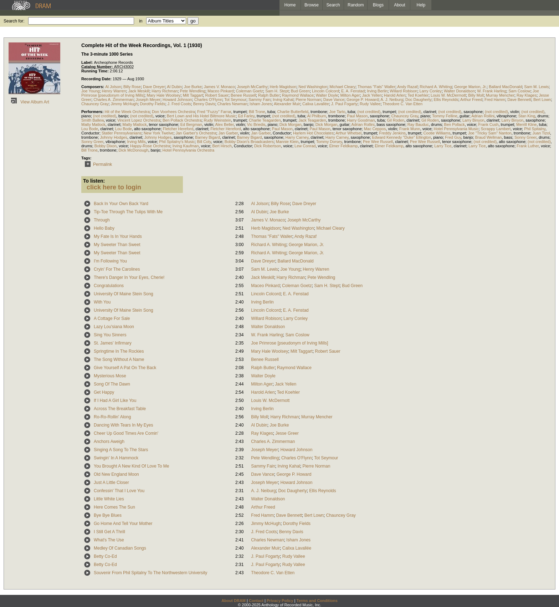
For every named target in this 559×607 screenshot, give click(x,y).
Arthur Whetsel (348, 133)
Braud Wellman (488, 137)
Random (356, 4)
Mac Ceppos (375, 129)
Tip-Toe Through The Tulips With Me (128, 211)
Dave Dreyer (154, 87)
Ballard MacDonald (505, 87)
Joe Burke (193, 87)
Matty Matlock (93, 124)
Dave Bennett (519, 99)
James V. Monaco (219, 87)
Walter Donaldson (459, 91)
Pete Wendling (192, 91)
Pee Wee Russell (378, 141)
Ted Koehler (418, 95)
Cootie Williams (437, 133)
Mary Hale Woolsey (163, 95)
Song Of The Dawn (112, 384)
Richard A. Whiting (436, 87)
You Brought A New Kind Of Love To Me (131, 466)
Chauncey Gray (94, 104)
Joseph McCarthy (252, 87)
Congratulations (109, 285)
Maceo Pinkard (220, 91)
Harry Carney (297, 137)
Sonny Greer (525, 137)
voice (160, 116)
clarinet (430, 111)
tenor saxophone (163, 124)
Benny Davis (204, 104)
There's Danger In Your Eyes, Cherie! (129, 277)
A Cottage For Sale (112, 318)
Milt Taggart (193, 95)
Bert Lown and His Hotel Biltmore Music (201, 116)
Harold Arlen (395, 95)
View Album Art (29, 102)
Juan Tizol (541, 133)
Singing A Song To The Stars (121, 449)
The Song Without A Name (119, 359)
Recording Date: (97, 79)
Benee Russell (243, 95)
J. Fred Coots (179, 104)
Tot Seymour (235, 99)
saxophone (473, 111)
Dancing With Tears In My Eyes (123, 425)
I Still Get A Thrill (109, 531)
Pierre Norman (308, 99)
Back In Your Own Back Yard (121, 203)
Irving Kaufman (186, 146)
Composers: (93, 87)
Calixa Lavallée (315, 104)
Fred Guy (453, 137)
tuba (271, 111)
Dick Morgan (291, 124)
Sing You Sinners (110, 334)
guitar (465, 116)
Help (421, 4)
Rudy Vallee (370, 104)
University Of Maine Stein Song (123, 293)
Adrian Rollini (482, 116)
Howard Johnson (177, 99)
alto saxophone (147, 129)
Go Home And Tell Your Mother (123, 523)
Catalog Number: (97, 67)
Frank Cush (488, 124)
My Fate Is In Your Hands (118, 236)
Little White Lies (109, 498)
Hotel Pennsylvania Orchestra (189, 150)
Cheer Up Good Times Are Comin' (126, 433)
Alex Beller (224, 124)
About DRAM (233, 600)
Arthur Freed (471, 99)
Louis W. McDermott (448, 95)
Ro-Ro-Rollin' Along (112, 416)
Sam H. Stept (276, 91)
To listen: (94, 181)
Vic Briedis (256, 124)
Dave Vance (333, 99)
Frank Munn (409, 129)
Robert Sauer (216, 95)
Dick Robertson (267, 146)
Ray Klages (527, 95)
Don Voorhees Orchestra (173, 111)
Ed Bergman (191, 124)
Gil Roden (395, 120)
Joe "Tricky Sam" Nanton (490, 133)
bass (508, 137)
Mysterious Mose (110, 375)
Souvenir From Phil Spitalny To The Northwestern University (150, 572)
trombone (319, 111)
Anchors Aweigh (109, 441)
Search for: (14, 21)
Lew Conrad (305, 146)
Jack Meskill (138, 91)
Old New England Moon (116, 474)
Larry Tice (442, 146)
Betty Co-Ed (105, 556)
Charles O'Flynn (208, 99)
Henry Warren (114, 91)
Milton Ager (350, 95)
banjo (123, 116)
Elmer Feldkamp (343, 146)
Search (333, 4)
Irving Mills (136, 141)
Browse (311, 4)
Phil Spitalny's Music (177, 141)
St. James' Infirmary (113, 343)
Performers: (92, 111)
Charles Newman (232, 104)
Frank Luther (528, 146)
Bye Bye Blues (108, 515)
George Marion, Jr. (470, 87)
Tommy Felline (444, 116)
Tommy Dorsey (329, 141)
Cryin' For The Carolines (117, 269)
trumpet (239, 111)
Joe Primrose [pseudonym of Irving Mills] (289, 343)
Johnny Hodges (113, 137)
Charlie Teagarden (265, 120)
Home (290, 4)
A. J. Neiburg (391, 99)
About (399, 4)
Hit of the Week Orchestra (126, 111)
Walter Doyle (327, 95)
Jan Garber (228, 133)
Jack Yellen (372, 95)
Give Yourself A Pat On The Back (125, 367)
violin (514, 111)
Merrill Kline (526, 124)
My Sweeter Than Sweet (117, 244)
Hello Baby (104, 228)
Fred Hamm (494, 99)
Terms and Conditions (317, 600)
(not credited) (368, 111)
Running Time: (95, 71)
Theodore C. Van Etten (402, 104)
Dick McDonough (134, 150)
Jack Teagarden (312, 120)
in (140, 21)
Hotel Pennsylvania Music (456, 129)
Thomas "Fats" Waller (376, 87)
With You (102, 302)
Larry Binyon (473, 120)
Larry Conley (431, 91)
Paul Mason (357, 116)
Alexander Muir (287, 104)
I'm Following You (110, 261)
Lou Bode (89, 129)
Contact (256, 600)
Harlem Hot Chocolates (313, 133)
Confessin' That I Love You (119, 490)
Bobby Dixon (105, 146)
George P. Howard (363, 99)
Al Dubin (174, 87)
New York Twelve (159, 133)
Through (102, 220)
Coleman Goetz (249, 91)
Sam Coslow (519, 91)
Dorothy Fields (152, 104)
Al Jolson (113, 87)
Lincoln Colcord (325, 91)
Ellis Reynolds (446, 99)
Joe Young (90, 91)
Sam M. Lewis (536, 87)
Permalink (97, 164)
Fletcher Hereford (178, 129)
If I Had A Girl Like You (115, 400)
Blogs (378, 4)
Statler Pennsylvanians (122, 133)
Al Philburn (316, 116)
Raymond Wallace (298, 95)
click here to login (114, 187)
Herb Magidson (283, 87)
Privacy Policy (280, 600)
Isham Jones (261, 104)
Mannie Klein (287, 141)
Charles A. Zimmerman (113, 99)
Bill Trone (257, 111)
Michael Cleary (342, 87)
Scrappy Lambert (496, 129)
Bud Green (300, 91)
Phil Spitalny (534, 129)
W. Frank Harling (491, 91)
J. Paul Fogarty (344, 104)
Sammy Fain (259, 99)
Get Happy (104, 392)
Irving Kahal (283, 99)
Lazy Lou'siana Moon (114, 326)
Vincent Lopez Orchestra (138, 120)
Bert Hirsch (222, 146)
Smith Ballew (92, 120)
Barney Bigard (207, 137)
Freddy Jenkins (392, 133)
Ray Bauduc (418, 124)
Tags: (86, 158)
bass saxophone (391, 124)
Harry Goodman (361, 120)
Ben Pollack (454, 124)
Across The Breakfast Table (120, 408)
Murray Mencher (500, 95)
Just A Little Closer (111, 482)
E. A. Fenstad (353, 91)
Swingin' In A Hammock (116, 457)
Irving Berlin (377, 91)
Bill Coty (204, 141)
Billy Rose (132, 87)
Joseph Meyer (148, 99)
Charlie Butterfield (292, 111)
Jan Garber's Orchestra (196, 133)
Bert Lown (542, 99)
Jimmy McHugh (124, 104)
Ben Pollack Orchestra (182, 120)
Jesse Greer (286, 433)
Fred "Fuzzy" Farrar (214, 111)
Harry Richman (165, 91)
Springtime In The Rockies (119, 351)
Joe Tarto (337, 111)
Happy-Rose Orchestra (150, 146)
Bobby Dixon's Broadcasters (249, 141)
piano (86, 116)
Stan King (526, 116)
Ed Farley (246, 116)
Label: (87, 62)
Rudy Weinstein (217, 120)
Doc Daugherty (418, 99)
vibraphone (506, 116)
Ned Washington (312, 87)
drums (542, 116)
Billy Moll (475, 95)
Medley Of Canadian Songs (120, 548)
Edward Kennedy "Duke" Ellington (401, 137)
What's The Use (109, 539)
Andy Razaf (407, 87)
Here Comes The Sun (114, 507)
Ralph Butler (269, 95)
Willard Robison (403, 91)
